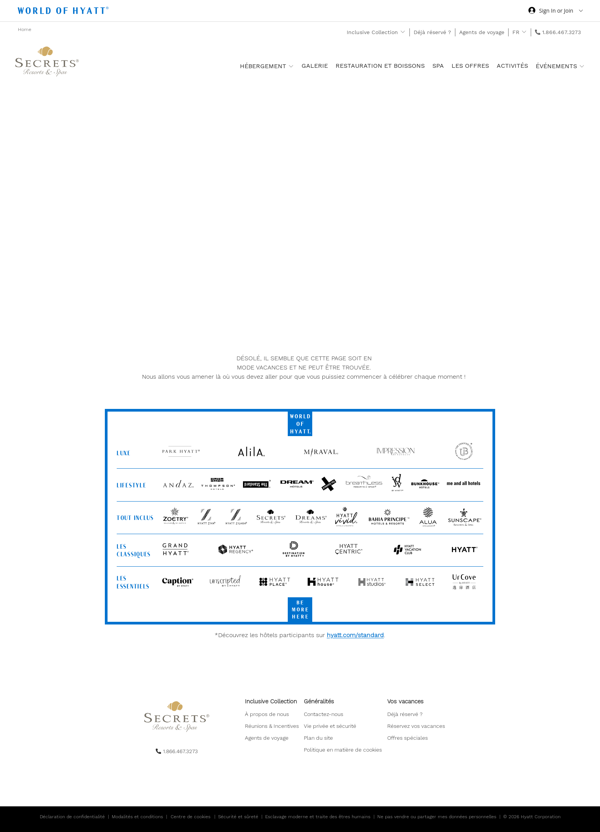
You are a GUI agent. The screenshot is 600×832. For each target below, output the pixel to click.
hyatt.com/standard (355, 635)
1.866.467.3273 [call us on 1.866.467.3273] (561, 32)
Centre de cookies (190, 816)
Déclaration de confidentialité (72, 816)
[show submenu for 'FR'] (524, 32)
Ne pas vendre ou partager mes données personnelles (436, 816)
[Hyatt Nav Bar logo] (64, 12)
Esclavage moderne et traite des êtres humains (317, 816)
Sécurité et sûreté (238, 816)
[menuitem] (272, 726)
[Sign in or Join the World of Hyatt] (555, 11)
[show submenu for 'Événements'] (582, 66)
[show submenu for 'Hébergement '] (291, 66)
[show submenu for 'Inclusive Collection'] (403, 32)
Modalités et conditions (137, 816)
